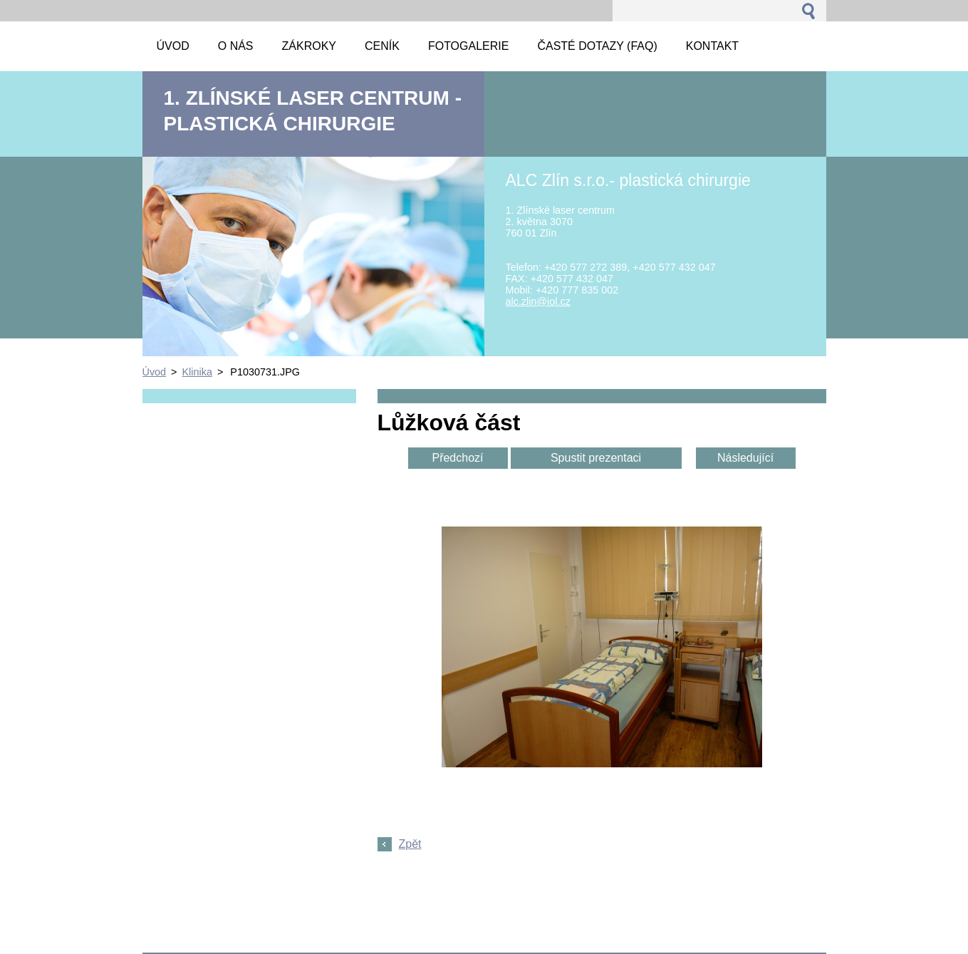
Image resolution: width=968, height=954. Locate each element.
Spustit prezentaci (596, 458)
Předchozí (457, 458)
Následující (745, 458)
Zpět (410, 844)
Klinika (197, 372)
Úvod (154, 372)
